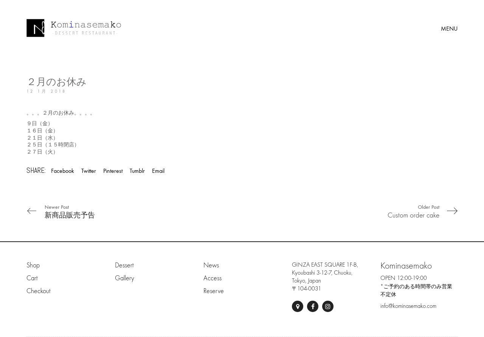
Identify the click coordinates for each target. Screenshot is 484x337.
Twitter (88, 170)
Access (212, 278)
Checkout (38, 291)
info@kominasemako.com (408, 306)
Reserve (213, 291)
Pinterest (113, 170)
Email (158, 170)
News (211, 265)
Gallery (124, 278)
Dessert (124, 265)
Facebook (62, 170)
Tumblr (137, 170)
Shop (33, 265)
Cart (31, 278)
